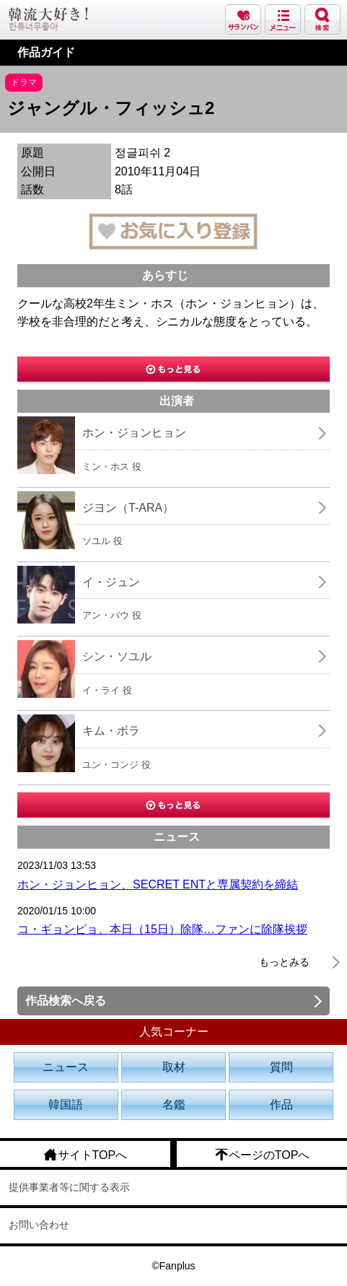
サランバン (243, 19)
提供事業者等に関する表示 (69, 1187)
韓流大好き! (48, 19)
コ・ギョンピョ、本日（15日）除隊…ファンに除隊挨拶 (162, 929)
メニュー (282, 19)
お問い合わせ (39, 1224)
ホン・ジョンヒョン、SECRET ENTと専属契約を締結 (157, 884)
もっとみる (284, 962)
